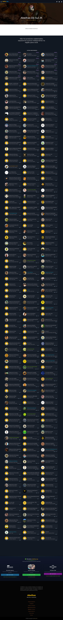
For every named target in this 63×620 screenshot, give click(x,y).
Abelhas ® (35, 618)
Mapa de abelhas (31, 601)
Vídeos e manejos (31, 605)
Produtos (31, 603)
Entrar (31, 615)
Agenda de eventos (31, 607)
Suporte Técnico (31, 611)
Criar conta (31, 613)
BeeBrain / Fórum (31, 609)
